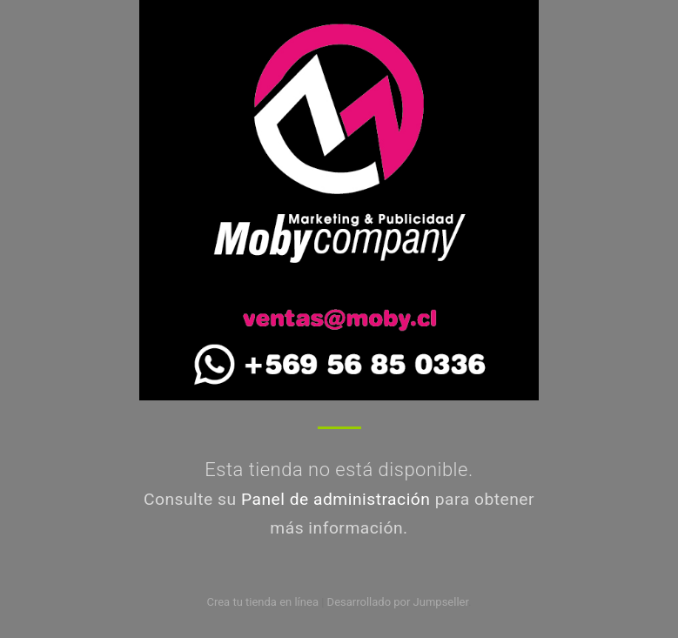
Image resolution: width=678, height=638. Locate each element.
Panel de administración (336, 499)
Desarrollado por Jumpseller (398, 601)
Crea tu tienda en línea (263, 601)
